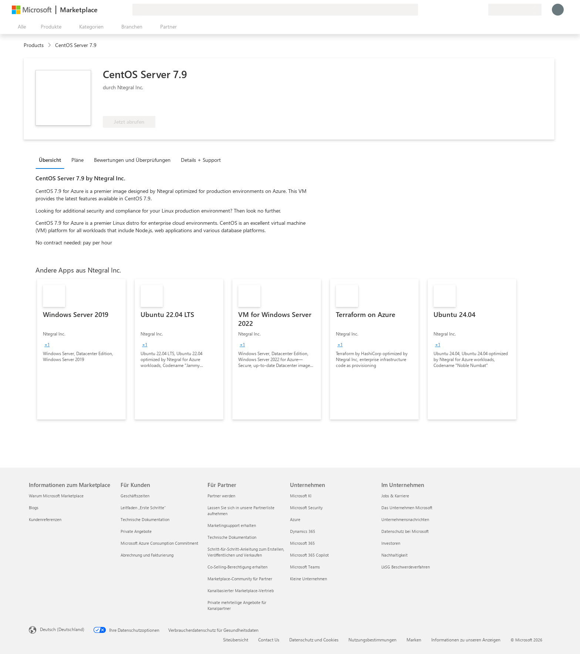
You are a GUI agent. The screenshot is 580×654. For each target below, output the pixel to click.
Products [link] (34, 45)
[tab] (52, 159)
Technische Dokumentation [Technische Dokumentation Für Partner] (232, 537)
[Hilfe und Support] (465, 9)
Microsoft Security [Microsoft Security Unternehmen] (306, 507)
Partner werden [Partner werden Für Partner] (221, 495)
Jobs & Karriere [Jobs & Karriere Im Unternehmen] (395, 495)
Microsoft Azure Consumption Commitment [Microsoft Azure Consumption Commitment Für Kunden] (159, 543)
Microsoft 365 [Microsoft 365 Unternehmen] (302, 543)
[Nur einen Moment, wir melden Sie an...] (557, 10)
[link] (81, 349)
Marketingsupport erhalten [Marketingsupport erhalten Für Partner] (232, 525)
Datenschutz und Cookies (313, 640)
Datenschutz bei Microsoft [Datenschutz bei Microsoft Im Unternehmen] (405, 531)
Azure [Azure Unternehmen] (295, 519)
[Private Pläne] (482, 9)
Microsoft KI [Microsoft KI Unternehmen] (300, 495)
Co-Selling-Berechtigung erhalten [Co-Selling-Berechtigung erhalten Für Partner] (237, 567)
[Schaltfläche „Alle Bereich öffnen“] (20, 26)
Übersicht (50, 159)
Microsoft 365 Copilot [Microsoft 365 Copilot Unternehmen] (309, 555)
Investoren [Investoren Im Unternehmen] (390, 543)
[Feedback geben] (456, 9)
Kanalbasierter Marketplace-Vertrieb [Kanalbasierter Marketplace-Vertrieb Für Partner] (241, 590)
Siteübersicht (235, 640)
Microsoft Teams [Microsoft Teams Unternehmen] (305, 567)
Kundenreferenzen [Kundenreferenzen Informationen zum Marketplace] (45, 519)
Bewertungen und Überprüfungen (132, 159)
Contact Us (268, 640)
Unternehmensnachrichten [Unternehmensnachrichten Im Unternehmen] (405, 519)
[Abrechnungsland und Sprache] (515, 10)
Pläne (77, 159)
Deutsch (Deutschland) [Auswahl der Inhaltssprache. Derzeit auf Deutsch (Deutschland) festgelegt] (62, 629)
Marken (414, 640)
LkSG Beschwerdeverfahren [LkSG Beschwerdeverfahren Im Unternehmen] (405, 567)
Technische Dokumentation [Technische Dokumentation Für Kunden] (145, 519)
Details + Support (201, 159)
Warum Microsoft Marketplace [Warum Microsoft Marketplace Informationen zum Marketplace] (56, 495)
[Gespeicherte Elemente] (473, 9)
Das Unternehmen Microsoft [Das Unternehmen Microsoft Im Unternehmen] (406, 507)
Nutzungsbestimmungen (372, 640)
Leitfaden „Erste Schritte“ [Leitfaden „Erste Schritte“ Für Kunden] (143, 507)
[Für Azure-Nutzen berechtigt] (133, 105)
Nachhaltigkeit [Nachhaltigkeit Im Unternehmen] (394, 555)
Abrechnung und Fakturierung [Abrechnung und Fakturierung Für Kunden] (147, 555)
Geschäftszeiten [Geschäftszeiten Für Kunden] (135, 495)
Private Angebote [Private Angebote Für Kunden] (136, 531)
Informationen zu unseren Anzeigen (465, 640)
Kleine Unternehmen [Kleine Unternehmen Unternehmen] (308, 578)
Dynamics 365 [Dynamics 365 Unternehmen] (302, 531)
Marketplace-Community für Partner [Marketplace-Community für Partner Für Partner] (240, 578)
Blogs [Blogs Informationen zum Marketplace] (33, 507)
